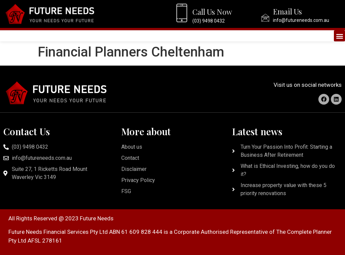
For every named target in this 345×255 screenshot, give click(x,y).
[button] (339, 35)
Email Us (287, 11)
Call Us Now (212, 12)
